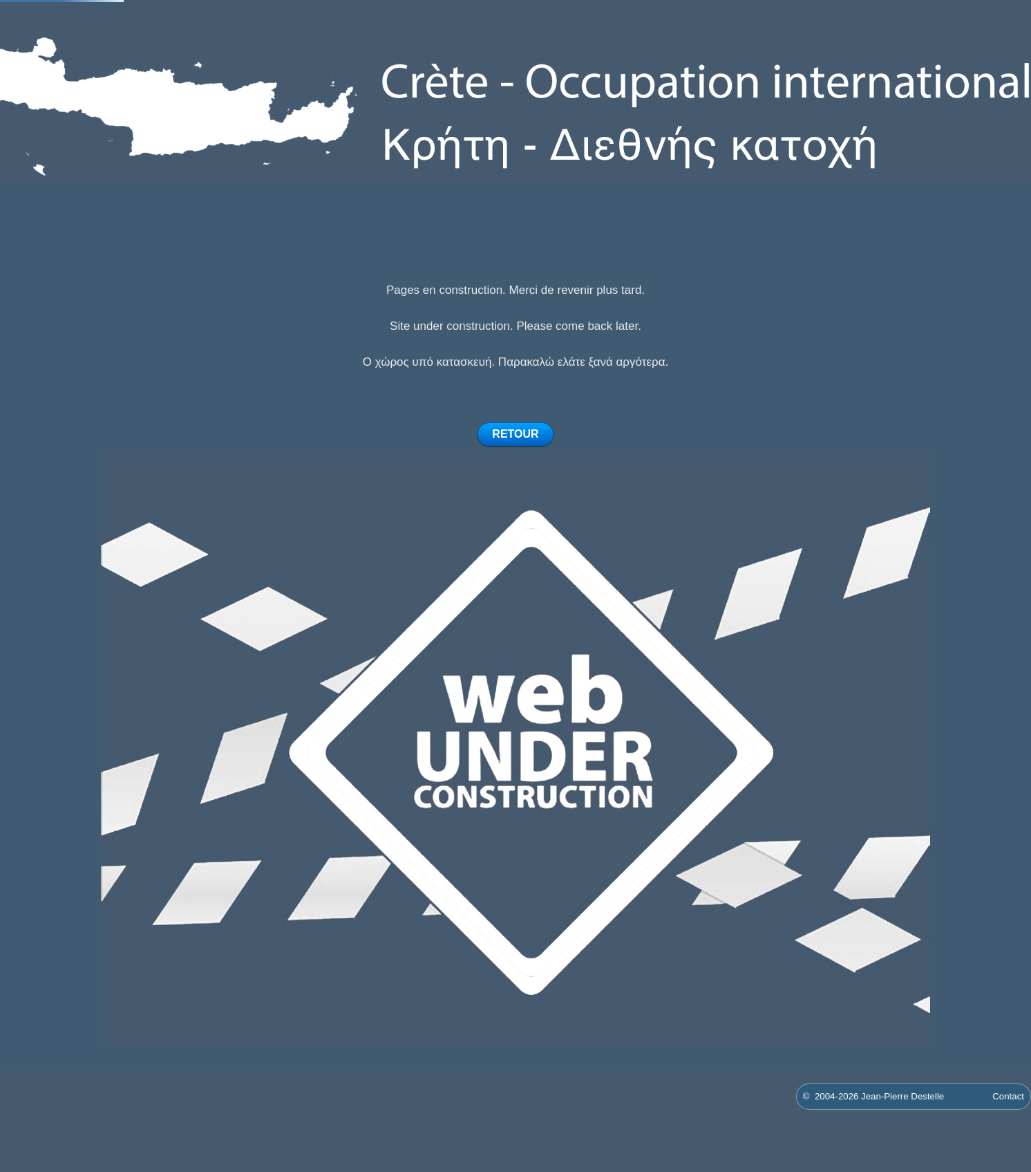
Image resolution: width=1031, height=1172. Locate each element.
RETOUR (515, 434)
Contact (1008, 1096)
